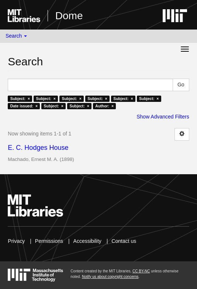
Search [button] (16, 36)
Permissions (49, 241)
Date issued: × (24, 106)
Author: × (104, 106)
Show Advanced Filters (162, 117)
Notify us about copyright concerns (110, 277)
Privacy (16, 241)
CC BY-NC (141, 271)
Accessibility (87, 241)
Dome (69, 15)
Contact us (123, 241)
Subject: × (20, 98)
